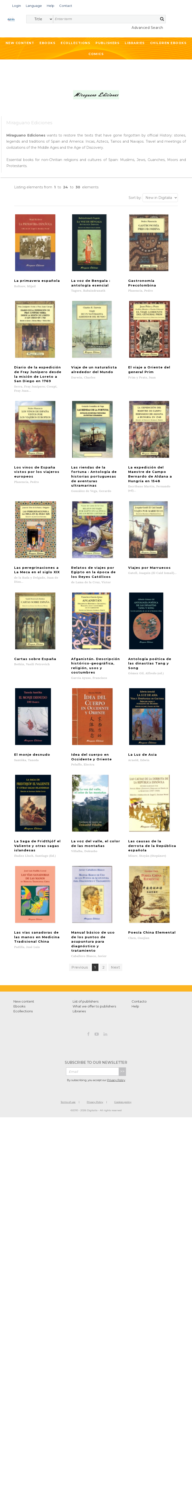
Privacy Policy (116, 1046)
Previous (79, 933)
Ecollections (75, 43)
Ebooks (47, 43)
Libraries (135, 43)
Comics (96, 54)
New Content (20, 43)
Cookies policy (122, 1068)
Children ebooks (168, 43)
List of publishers (85, 967)
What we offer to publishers (94, 972)
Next (115, 933)
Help (135, 972)
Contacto (139, 967)
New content (23, 967)
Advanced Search (147, 27)
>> (122, 1037)
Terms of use (68, 1068)
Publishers (107, 43)
